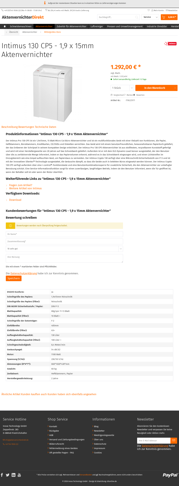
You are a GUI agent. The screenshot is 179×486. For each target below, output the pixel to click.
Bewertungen (26, 127)
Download (13, 200)
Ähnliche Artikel (10, 394)
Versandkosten (86, 475)
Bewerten (139, 95)
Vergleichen (117, 95)
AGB (51, 435)
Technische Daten (45, 127)
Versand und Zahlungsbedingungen (66, 439)
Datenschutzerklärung (23, 273)
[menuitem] (171, 10)
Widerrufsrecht (56, 444)
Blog (96, 426)
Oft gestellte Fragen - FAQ (61, 452)
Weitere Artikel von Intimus (24, 188)
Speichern (14, 278)
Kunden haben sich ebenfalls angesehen (72, 394)
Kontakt (53, 426)
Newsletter (99, 431)
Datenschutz (100, 444)
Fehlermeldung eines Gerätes (63, 448)
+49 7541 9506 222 (10, 444)
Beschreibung (9, 127)
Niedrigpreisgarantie (104, 435)
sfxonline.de (112, 481)
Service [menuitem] (147, 17)
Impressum (99, 448)
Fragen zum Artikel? (19, 185)
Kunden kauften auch (34, 394)
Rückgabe (54, 431)
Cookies (98, 452)
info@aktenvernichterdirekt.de (15, 440)
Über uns (98, 439)
